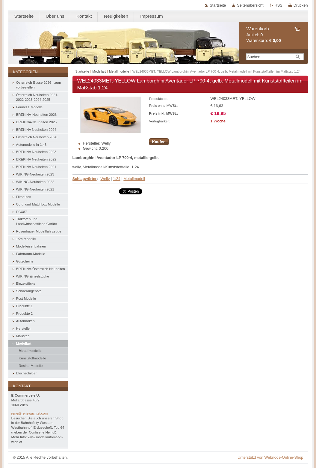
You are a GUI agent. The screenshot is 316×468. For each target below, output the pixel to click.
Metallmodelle (119, 71)
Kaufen (159, 142)
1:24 (116, 178)
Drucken (301, 5)
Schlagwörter (84, 178)
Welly (105, 178)
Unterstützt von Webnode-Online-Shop (270, 457)
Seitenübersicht (250, 5)
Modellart (99, 71)
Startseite (218, 5)
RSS (278, 5)
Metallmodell (134, 178)
